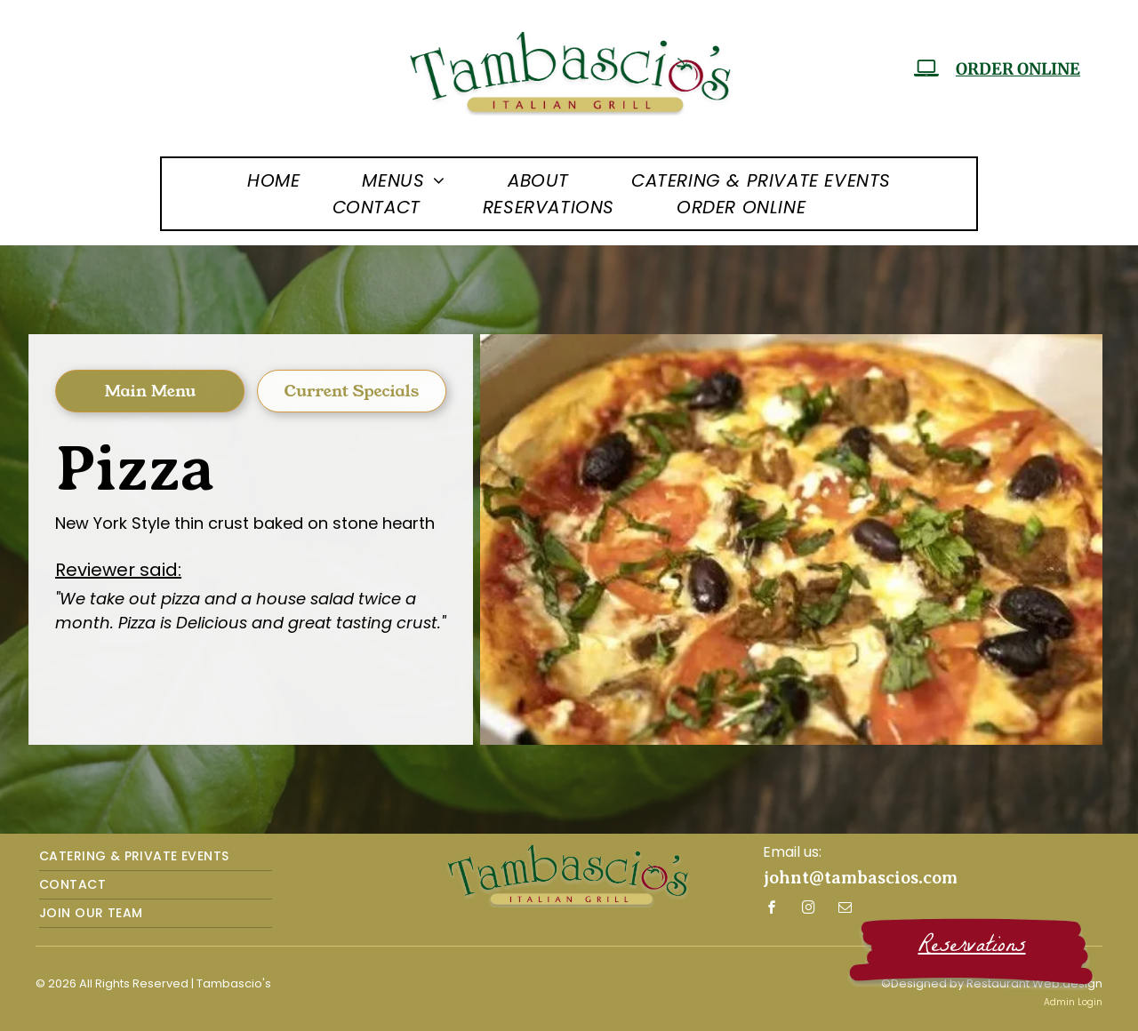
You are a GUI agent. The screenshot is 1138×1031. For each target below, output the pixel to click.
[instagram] (809, 910)
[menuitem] (273, 180)
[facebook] (772, 910)
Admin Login (1073, 1002)
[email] (845, 910)
